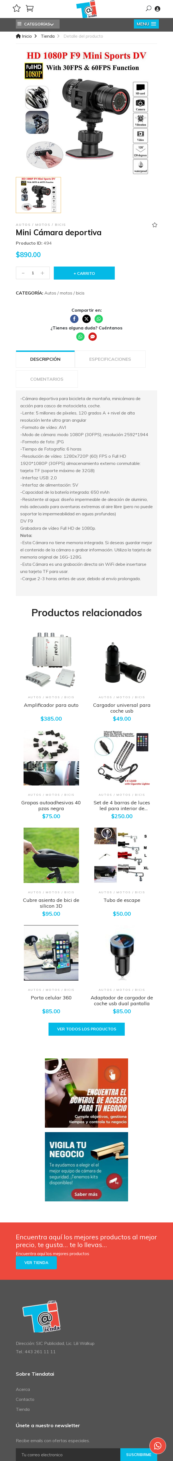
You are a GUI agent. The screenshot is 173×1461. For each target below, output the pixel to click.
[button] (146, 24)
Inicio (24, 36)
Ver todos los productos (86, 1029)
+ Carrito (84, 273)
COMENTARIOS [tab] (46, 379)
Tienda (48, 36)
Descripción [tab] (45, 359)
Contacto (25, 1399)
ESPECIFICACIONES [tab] (110, 359)
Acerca (23, 1389)
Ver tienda (36, 1262)
